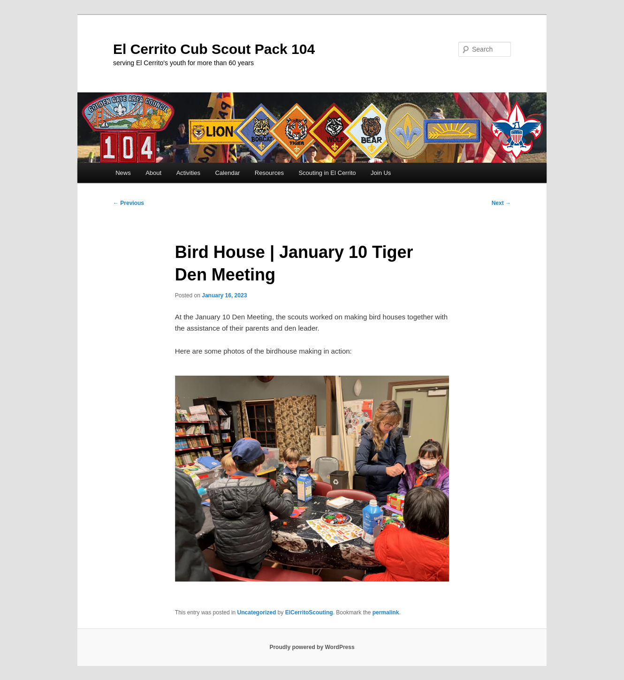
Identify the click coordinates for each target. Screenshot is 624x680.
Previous (128, 203)
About (153, 172)
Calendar (227, 172)
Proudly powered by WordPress (311, 647)
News (123, 172)
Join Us (381, 172)
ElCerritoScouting (309, 612)
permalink (386, 612)
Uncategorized (256, 612)
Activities (188, 172)
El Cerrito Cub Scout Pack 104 (214, 49)
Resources (269, 172)
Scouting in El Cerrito (327, 172)
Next (501, 203)
